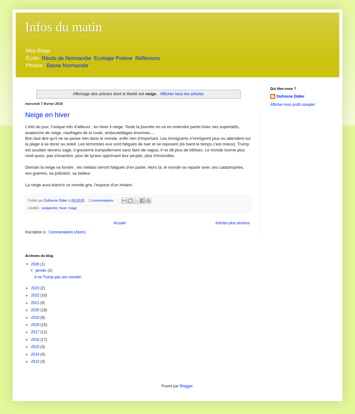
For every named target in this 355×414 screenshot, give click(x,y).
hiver (63, 208)
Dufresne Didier (290, 96)
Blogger (186, 386)
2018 (36, 325)
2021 (36, 303)
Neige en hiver (47, 115)
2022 (36, 295)
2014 (36, 354)
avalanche (49, 208)
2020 (36, 310)
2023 (36, 288)
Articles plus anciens (233, 223)
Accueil (119, 223)
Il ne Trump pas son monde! (58, 277)
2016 (36, 339)
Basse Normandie (67, 65)
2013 (36, 361)
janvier (42, 270)
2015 (36, 347)
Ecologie (104, 58)
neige (72, 208)
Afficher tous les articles (182, 93)
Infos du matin (63, 27)
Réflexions (147, 58)
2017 (36, 332)
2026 (36, 264)
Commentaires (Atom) (67, 232)
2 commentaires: (102, 200)
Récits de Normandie (66, 58)
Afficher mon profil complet (292, 104)
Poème (124, 58)
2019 (36, 317)
